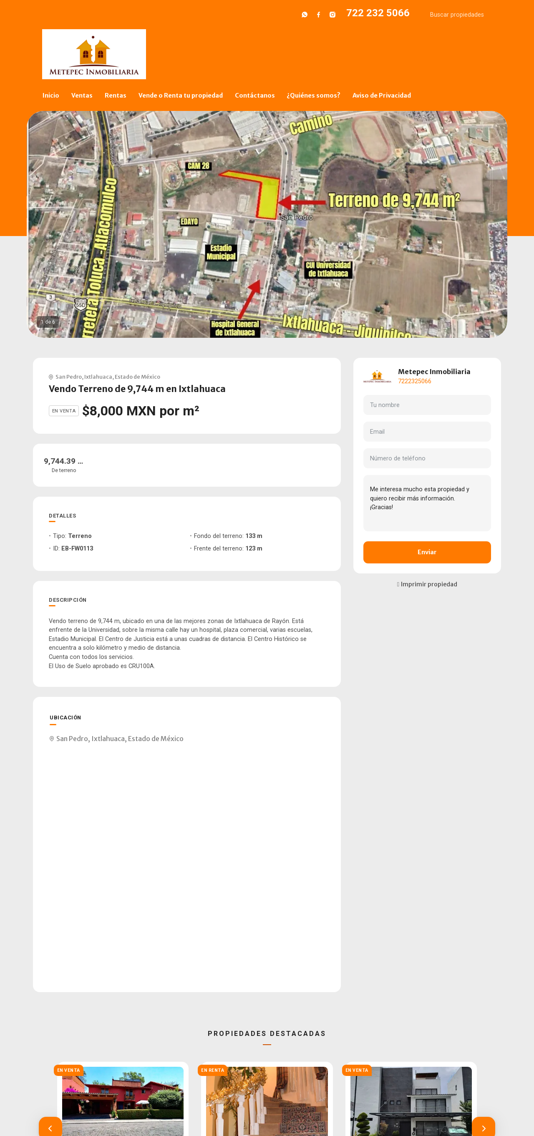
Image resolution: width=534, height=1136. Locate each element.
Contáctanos (255, 95)
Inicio (51, 95)
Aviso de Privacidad (382, 95)
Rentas (115, 95)
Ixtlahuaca (98, 376)
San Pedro (68, 376)
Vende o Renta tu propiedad (181, 95)
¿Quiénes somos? (313, 95)
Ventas (82, 95)
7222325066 (414, 381)
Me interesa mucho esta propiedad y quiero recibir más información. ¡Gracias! (427, 503)
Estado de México (137, 376)
